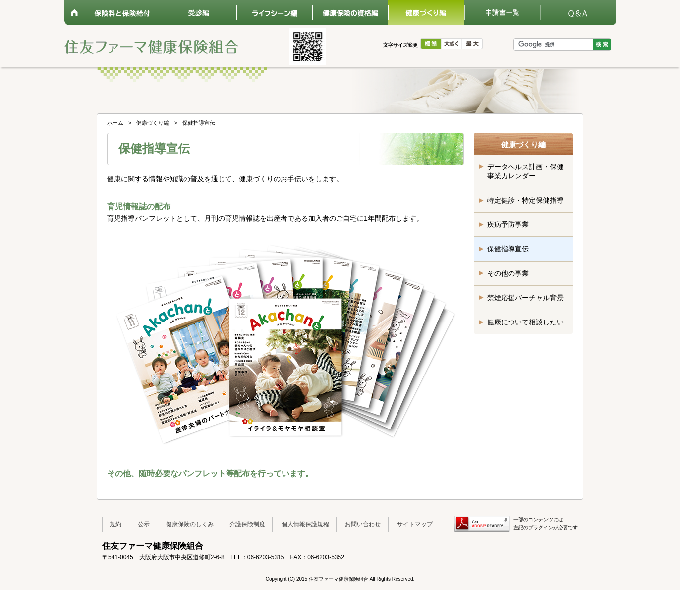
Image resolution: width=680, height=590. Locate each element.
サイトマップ (415, 524)
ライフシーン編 (274, 12)
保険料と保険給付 (123, 12)
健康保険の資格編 (350, 12)
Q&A (578, 12)
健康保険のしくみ (190, 524)
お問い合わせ (363, 524)
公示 (144, 524)
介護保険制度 (247, 524)
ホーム (74, 12)
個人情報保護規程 (305, 524)
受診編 (198, 12)
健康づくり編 (426, 12)
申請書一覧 (502, 12)
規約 (115, 524)
